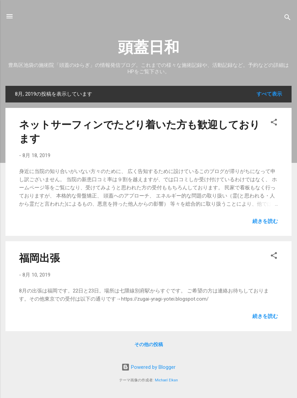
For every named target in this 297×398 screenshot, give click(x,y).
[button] (274, 123)
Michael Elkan (166, 380)
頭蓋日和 (148, 47)
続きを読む (265, 221)
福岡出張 (39, 258)
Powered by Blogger (148, 367)
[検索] (287, 18)
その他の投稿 (148, 344)
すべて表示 (269, 94)
